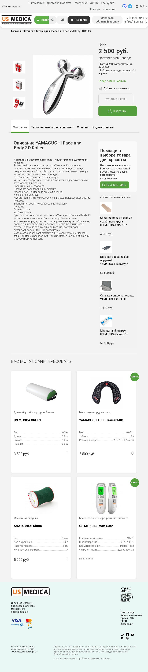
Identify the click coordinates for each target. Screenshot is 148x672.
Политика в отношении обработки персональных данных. (82, 658)
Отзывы (83, 127)
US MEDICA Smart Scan (96, 526)
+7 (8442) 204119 (136, 18)
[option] (18, 67)
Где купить (108, 3)
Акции (94, 3)
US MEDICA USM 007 (117, 221)
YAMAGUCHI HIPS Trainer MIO (101, 420)
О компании (36, 3)
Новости (94, 9)
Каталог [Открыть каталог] (44, 19)
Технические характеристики (52, 127)
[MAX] (124, 6)
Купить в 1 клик (115, 99)
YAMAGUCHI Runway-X (117, 260)
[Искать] (52, 20)
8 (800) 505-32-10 (136, 21)
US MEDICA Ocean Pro (117, 332)
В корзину (117, 111)
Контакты (109, 9)
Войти (141, 6)
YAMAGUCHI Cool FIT (117, 297)
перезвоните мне (114, 184)
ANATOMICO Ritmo (28, 526)
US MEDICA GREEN (27, 420)
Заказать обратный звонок (107, 19)
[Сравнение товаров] (62, 20)
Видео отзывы (103, 127)
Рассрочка (80, 3)
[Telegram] (130, 6)
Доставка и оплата (59, 3)
